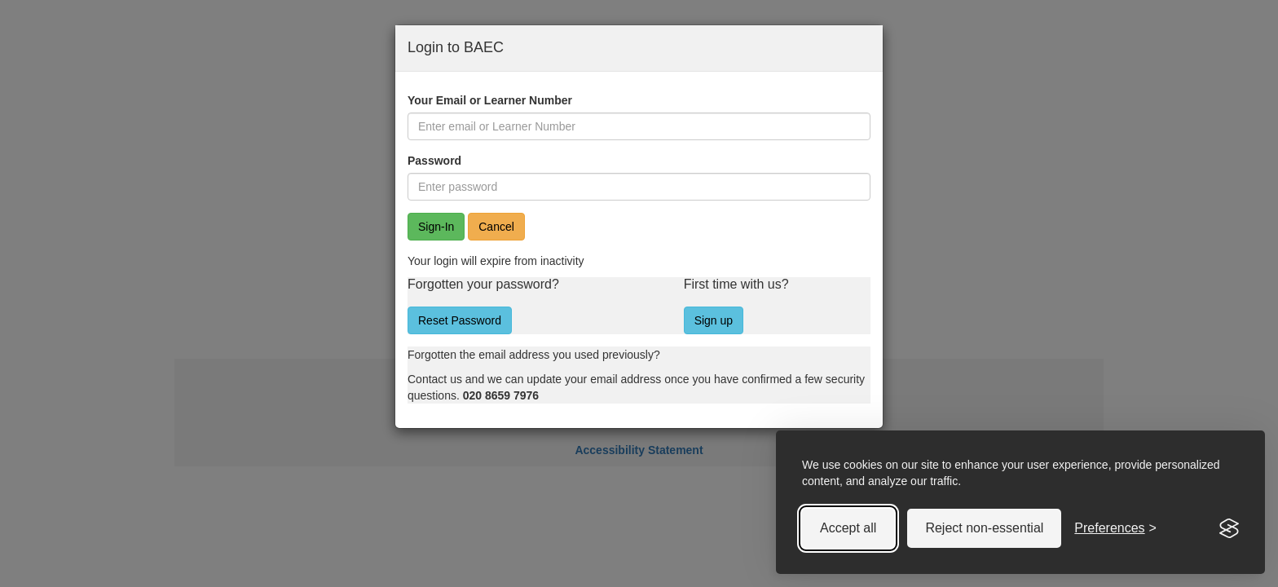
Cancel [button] (496, 226)
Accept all (848, 528)
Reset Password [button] (459, 320)
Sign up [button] (713, 320)
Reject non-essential (984, 528)
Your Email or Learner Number (490, 100)
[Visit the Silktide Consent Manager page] (1229, 528)
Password (434, 160)
